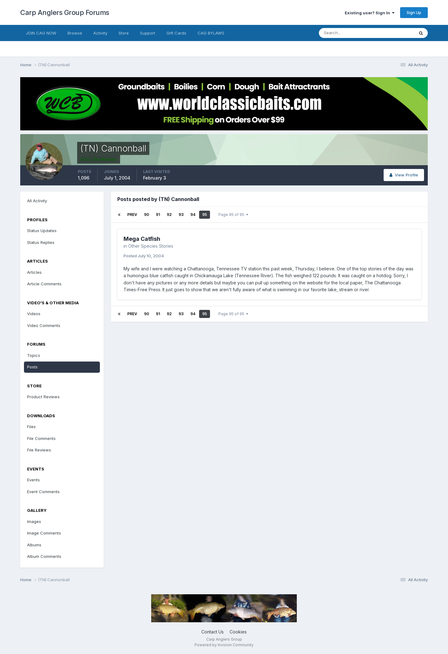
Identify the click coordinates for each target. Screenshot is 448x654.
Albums (34, 544)
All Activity (37, 200)
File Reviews (39, 449)
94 (192, 214)
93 (181, 214)
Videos (33, 313)
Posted (144, 255)
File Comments (41, 438)
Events (33, 479)
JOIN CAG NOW (41, 32)
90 (146, 214)
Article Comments (44, 283)
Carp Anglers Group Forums (64, 12)
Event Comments (43, 491)
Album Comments (44, 556)
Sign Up (414, 12)
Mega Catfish (142, 239)
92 (169, 214)
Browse (75, 32)
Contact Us (212, 631)
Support (147, 32)
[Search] (346, 33)
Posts (32, 366)
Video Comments (43, 325)
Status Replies (40, 242)
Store (124, 32)
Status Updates (42, 230)
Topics (33, 355)
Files (31, 426)
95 (204, 214)
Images (34, 521)
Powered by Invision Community (224, 644)
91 (158, 214)
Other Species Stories (150, 246)
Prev (132, 214)
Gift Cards (176, 32)
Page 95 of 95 (233, 214)
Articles (34, 272)
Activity (100, 32)
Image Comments (44, 532)
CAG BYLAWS (211, 32)
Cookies (238, 631)
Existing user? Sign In (369, 12)
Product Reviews (43, 396)
